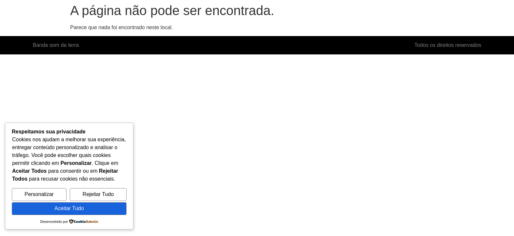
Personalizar (39, 194)
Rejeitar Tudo (98, 194)
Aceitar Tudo (69, 208)
